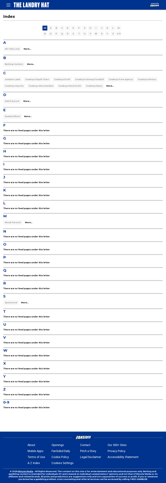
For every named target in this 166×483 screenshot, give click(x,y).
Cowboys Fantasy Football (89, 79)
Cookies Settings (63, 463)
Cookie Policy (60, 457)
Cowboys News (94, 86)
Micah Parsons (13, 222)
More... (27, 49)
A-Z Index (34, 463)
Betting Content (14, 64)
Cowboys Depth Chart (37, 79)
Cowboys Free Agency (121, 79)
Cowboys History (147, 79)
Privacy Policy (116, 451)
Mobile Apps (35, 451)
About (31, 445)
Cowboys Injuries (14, 86)
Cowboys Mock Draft (69, 86)
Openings (58, 445)
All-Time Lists (12, 49)
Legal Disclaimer (90, 457)
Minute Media (25, 471)
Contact (85, 445)
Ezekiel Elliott (12, 116)
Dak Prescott (12, 101)
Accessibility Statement (123, 457)
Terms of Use (36, 457)
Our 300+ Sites (117, 445)
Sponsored (11, 302)
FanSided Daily (61, 451)
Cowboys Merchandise (41, 86)
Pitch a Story (88, 451)
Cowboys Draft (62, 79)
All (45, 28)
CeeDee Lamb (12, 79)
